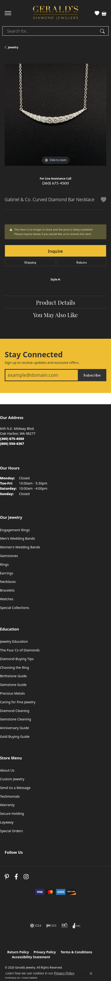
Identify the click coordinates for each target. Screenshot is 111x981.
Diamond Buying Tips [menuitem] (17, 659)
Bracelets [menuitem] (7, 590)
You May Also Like (55, 315)
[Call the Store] (12, 438)
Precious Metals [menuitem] (12, 693)
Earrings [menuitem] (6, 573)
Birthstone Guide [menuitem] (13, 676)
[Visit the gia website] (35, 925)
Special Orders (11, 831)
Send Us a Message (15, 787)
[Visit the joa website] (77, 925)
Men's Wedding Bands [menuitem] (17, 538)
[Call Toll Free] (12, 443)
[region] (55, 115)
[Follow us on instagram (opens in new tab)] (26, 877)
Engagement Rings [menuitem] (15, 530)
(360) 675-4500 (55, 183)
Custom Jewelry (12, 779)
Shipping (30, 262)
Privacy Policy (45, 952)
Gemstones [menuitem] (9, 556)
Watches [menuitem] (6, 599)
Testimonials (10, 796)
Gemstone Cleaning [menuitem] (15, 719)
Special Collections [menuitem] (14, 607)
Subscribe (92, 375)
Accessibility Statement (31, 957)
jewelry (13, 47)
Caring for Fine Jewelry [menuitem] (18, 702)
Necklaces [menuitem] (8, 581)
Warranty (7, 805)
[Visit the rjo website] (64, 925)
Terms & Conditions (76, 952)
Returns (81, 262)
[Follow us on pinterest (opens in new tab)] (7, 877)
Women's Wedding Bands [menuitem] (20, 547)
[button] (97, 13)
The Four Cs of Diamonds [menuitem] (20, 650)
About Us (7, 770)
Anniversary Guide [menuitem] (14, 728)
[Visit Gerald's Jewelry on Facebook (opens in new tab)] (16, 877)
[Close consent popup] (91, 973)
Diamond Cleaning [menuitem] (14, 710)
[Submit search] (103, 31)
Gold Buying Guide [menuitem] (14, 736)
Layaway (7, 822)
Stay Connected (34, 354)
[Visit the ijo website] (51, 925)
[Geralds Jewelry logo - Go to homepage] (55, 13)
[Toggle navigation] (8, 13)
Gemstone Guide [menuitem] (13, 684)
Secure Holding (12, 813)
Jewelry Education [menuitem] (14, 641)
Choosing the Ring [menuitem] (14, 667)
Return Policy (18, 952)
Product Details (55, 302)
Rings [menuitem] (4, 564)
